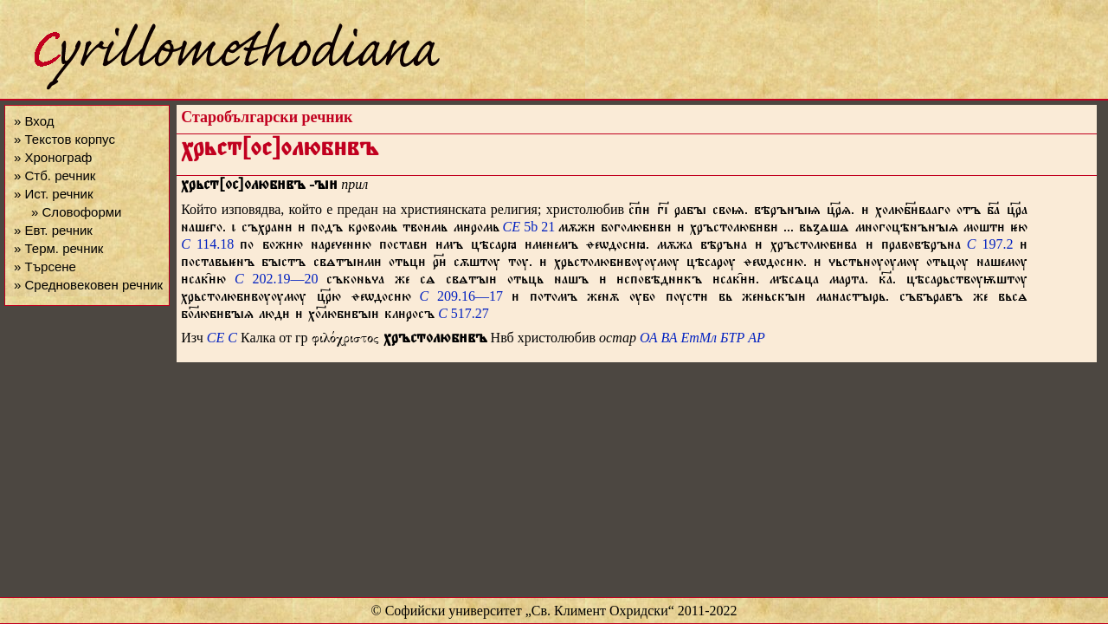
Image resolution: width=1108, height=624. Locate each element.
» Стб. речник (54, 175)
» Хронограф (53, 157)
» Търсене (45, 266)
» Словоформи (76, 212)
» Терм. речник (58, 248)
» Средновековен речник (88, 284)
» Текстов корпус (64, 139)
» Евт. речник (53, 230)
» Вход (34, 121)
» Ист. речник (53, 193)
